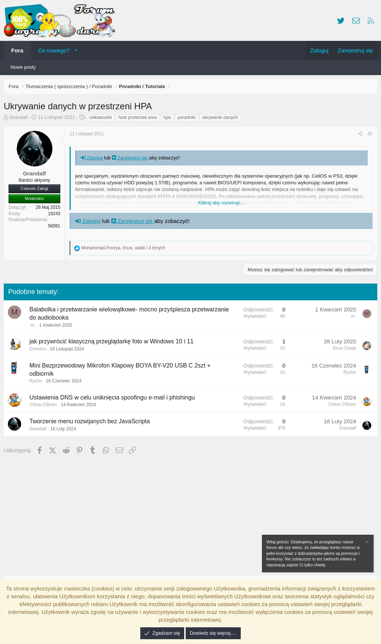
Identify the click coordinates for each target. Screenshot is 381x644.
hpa (169, 119)
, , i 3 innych (125, 249)
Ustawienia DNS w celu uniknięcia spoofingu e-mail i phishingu (114, 399)
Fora (17, 50)
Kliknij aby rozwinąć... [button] (221, 204)
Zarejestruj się (132, 159)
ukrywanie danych (222, 119)
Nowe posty (23, 67)
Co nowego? (54, 50)
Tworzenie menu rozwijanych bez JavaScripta (91, 423)
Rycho (37, 382)
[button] (76, 50)
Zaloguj (94, 159)
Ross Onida (342, 350)
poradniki (188, 119)
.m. (34, 327)
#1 (368, 135)
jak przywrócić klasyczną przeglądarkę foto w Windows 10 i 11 (113, 343)
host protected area (139, 119)
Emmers (39, 350)
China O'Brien (45, 406)
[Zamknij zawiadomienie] (366, 542)
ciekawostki (102, 119)
